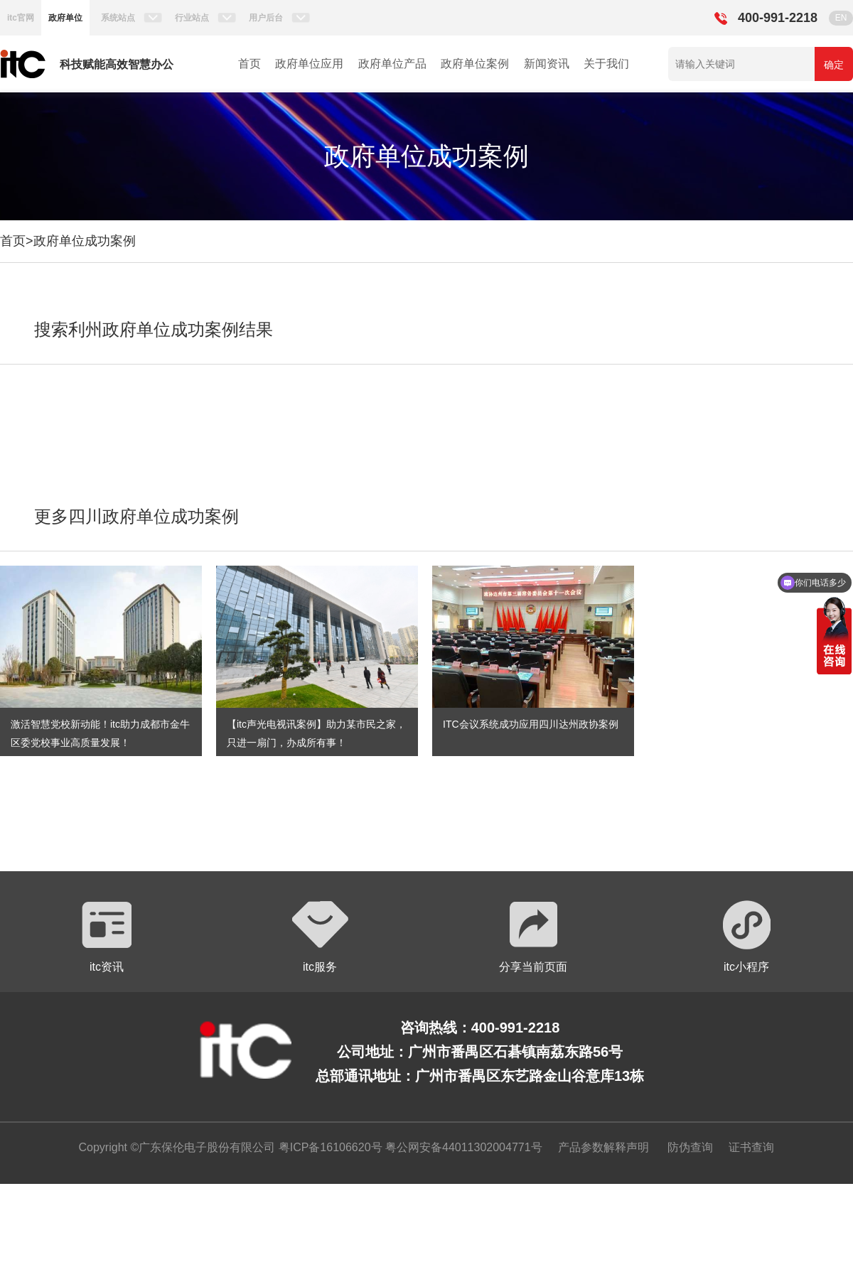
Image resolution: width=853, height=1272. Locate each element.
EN (841, 18)
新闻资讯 (546, 64)
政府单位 (65, 18)
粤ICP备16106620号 (328, 1147)
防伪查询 (690, 1147)
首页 (249, 64)
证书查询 (751, 1147)
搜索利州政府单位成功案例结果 (153, 329)
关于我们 (606, 64)
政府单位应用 (309, 64)
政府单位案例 (475, 64)
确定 (834, 64)
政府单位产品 (392, 64)
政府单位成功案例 (84, 241)
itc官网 (20, 18)
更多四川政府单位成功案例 (136, 516)
